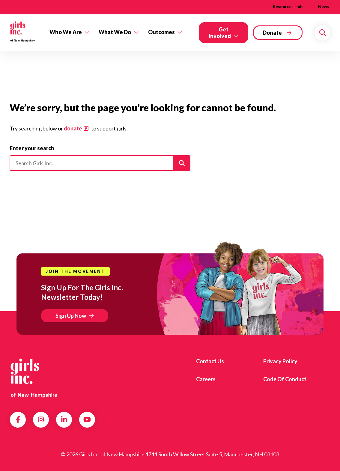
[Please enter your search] (100, 163)
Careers (206, 379)
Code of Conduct (284, 379)
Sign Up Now (70, 315)
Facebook (18, 419)
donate (73, 128)
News (323, 6)
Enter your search (32, 148)
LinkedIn (64, 419)
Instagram (41, 419)
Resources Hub (288, 6)
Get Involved (220, 32)
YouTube (87, 419)
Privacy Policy (280, 361)
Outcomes (161, 32)
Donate (272, 32)
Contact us (210, 361)
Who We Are (65, 32)
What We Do (115, 32)
